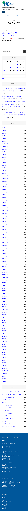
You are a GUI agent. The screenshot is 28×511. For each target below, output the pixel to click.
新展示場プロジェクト (7, 418)
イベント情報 (5, 410)
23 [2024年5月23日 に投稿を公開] (14, 73)
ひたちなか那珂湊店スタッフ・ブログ (11, 394)
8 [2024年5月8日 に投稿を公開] (10, 67)
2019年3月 (5, 360)
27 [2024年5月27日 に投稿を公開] (4, 76)
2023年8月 (5, 218)
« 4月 (3, 78)
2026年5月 (5, 130)
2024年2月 (5, 202)
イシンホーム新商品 (7, 407)
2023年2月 (5, 234)
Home (8, 15)
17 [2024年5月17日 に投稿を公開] (17, 70)
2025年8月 (5, 154)
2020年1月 (5, 333)
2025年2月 (5, 170)
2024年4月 (5, 197)
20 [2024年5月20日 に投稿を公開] (4, 73)
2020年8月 (5, 314)
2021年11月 (5, 274)
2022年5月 (5, 258)
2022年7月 (5, 253)
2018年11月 (5, 370)
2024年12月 (5, 176)
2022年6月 (5, 256)
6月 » (7, 78)
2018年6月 (5, 381)
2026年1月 (5, 141)
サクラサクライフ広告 (7, 413)
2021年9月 (5, 280)
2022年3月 (5, 264)
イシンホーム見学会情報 (8, 397)
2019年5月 (5, 354)
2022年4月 (5, 261)
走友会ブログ (5, 488)
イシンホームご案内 (7, 501)
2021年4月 (5, 293)
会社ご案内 (5, 500)
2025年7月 (5, 157)
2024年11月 (5, 178)
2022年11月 (5, 242)
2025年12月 (5, 144)
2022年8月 (5, 250)
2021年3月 (5, 296)
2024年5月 (5, 194)
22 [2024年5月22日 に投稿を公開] (10, 73)
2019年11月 (5, 338)
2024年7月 (5, 189)
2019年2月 (5, 362)
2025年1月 (5, 173)
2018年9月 (5, 376)
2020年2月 (5, 330)
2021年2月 (5, 298)
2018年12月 (5, 368)
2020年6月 (5, 320)
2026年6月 (5, 128)
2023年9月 (5, 216)
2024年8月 (5, 186)
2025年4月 (5, 165)
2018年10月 (5, 373)
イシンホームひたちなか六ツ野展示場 (8, 46)
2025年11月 (5, 146)
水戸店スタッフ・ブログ (8, 423)
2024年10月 (5, 181)
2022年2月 (5, 266)
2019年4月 (5, 357)
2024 (13, 15)
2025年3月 (5, 168)
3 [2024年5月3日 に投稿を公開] (17, 64)
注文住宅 (5, 503)
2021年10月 (5, 277)
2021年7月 (5, 285)
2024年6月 (5, 192)
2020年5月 (5, 322)
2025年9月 (5, 151)
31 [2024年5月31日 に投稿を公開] (17, 76)
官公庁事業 (5, 504)
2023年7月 (5, 221)
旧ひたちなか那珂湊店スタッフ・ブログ (11, 482)
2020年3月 (5, 328)
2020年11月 (5, 306)
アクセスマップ (7, 447)
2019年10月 (5, 341)
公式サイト (5, 402)
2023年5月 (5, 226)
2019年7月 (5, 349)
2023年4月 (5, 229)
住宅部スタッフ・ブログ (8, 399)
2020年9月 (5, 312)
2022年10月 (5, 245)
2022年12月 (5, 240)
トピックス (5, 498)
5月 (17, 15)
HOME (4, 497)
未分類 (4, 421)
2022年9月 (5, 248)
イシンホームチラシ (7, 405)
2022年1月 (5, 269)
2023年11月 (5, 210)
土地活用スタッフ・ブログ (8, 415)
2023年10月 (5, 213)
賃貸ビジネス (5, 507)
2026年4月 (5, 133)
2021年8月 (5, 282)
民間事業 (5, 505)
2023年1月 (5, 237)
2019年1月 (5, 365)
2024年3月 (5, 200)
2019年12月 (5, 336)
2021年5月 (5, 290)
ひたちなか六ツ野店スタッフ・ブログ (10, 28)
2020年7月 (5, 317)
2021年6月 (5, 288)
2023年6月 (5, 224)
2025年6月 (5, 160)
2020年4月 (5, 325)
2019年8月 (5, 346)
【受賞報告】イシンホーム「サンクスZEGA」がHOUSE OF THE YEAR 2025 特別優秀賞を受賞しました (13, 115)
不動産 (4, 508)
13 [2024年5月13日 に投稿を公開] (4, 70)
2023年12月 (5, 208)
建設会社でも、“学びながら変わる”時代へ (12, 106)
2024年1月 (5, 205)
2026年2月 (5, 138)
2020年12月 (5, 304)
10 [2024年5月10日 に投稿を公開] (17, 67)
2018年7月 (5, 378)
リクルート (5, 509)
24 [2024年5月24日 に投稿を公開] (17, 73)
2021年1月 (5, 301)
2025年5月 (5, 162)
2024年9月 (5, 184)
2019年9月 (5, 344)
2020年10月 (5, 309)
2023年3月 (5, 232)
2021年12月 (5, 272)
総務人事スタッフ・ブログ (8, 426)
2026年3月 (5, 135)
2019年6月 (5, 352)
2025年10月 (5, 149)
